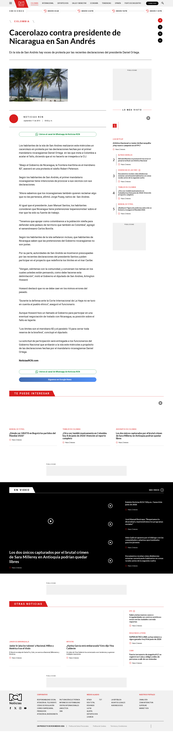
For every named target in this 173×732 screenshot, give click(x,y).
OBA (61, 713)
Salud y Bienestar (79, 3)
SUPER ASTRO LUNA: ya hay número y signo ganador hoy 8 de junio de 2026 (145, 638)
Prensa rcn (41, 713)
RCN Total (91, 703)
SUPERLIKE (143, 706)
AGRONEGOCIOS (117, 706)
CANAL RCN (152, 3)
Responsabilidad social (46, 700)
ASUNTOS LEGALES (118, 703)
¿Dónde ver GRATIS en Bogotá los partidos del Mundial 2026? (32, 434)
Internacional (48, 3)
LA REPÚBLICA (116, 700)
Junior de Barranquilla (19, 642)
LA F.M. (89, 708)
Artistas (70, 642)
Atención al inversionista (42, 717)
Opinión (118, 3)
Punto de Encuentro (133, 3)
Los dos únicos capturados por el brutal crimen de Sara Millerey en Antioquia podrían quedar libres (139, 436)
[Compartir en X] (160, 34)
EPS (130, 611)
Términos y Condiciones (118, 727)
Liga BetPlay (118, 139)
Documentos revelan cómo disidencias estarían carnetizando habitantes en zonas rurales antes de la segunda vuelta (134, 176)
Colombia (34, 3)
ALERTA (89, 711)
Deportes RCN (63, 3)
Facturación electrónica (69, 700)
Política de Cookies (99, 727)
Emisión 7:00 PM (119, 11)
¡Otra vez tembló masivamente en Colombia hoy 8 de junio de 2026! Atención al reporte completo (134, 193)
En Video (22, 490)
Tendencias (106, 3)
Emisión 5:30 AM (51, 11)
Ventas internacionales (69, 707)
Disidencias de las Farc (128, 170)
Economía (94, 3)
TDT (100, 700)
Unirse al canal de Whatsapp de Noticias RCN (57, 134)
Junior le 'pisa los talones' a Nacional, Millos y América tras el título (31, 647)
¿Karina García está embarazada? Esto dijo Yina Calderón (90, 647)
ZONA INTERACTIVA (146, 703)
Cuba (131, 651)
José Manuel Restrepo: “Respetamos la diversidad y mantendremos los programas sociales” (144, 521)
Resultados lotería (137, 633)
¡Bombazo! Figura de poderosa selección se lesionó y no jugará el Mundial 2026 (135, 209)
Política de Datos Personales (79, 727)
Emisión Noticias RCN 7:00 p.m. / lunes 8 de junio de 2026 (144, 503)
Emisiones (16, 11)
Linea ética (63, 710)
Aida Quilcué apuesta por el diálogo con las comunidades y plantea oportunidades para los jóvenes (144, 540)
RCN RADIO (91, 706)
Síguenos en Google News (58, 379)
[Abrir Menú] (10, 3)
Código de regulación (45, 707)
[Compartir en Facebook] (160, 27)
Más (156, 490)
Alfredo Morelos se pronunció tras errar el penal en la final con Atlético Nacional (134, 160)
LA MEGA (90, 717)
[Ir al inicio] (21, 4)
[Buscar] (163, 3)
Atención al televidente (46, 703)
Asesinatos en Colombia (126, 429)
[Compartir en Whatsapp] (160, 40)
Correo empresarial (45, 710)
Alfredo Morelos (125, 155)
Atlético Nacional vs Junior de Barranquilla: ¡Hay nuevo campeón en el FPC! (132, 144)
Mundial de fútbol (126, 204)
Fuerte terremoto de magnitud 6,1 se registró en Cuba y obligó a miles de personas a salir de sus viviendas (145, 657)
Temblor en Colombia (127, 187)
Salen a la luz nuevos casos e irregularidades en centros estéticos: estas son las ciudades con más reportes (145, 618)
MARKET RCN (144, 708)
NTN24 (89, 700)
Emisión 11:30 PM (154, 11)
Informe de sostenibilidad (65, 703)
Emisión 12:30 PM (85, 11)
